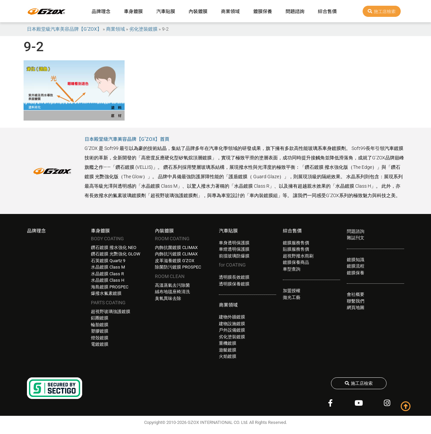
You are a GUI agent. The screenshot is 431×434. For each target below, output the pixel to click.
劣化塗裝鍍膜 (143, 29)
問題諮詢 (295, 11)
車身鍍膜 (133, 11)
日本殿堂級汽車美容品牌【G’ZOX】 (64, 29)
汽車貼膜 (165, 11)
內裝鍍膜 (198, 11)
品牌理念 (101, 11)
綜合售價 (327, 11)
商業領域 (230, 11)
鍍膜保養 (262, 11)
